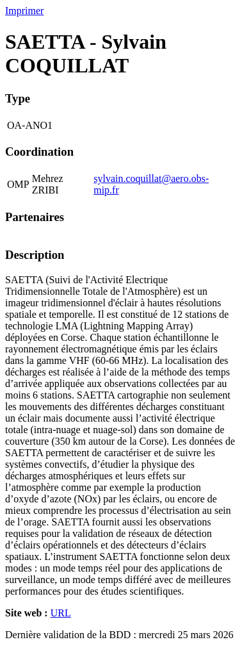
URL (61, 612)
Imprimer (24, 10)
